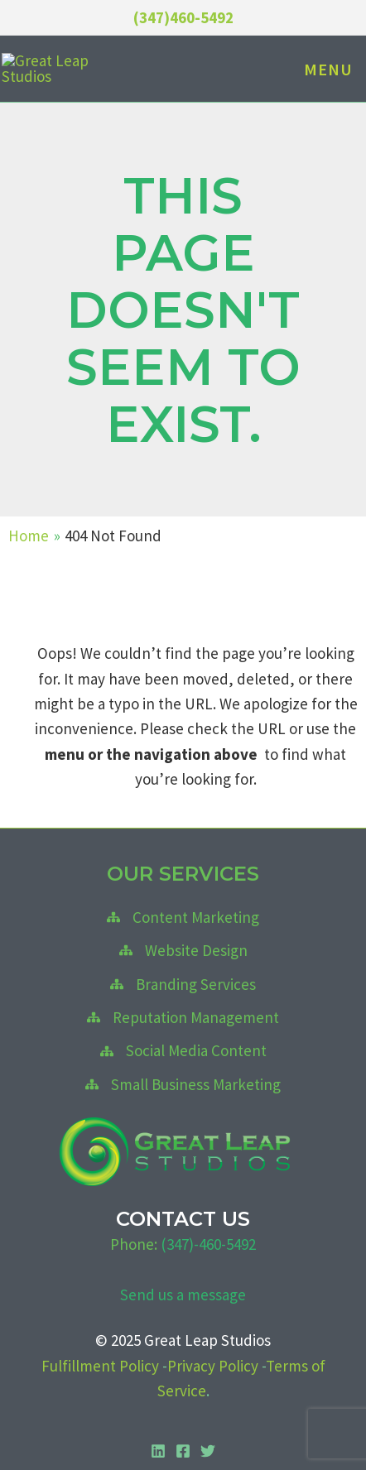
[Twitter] (207, 1455)
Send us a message (183, 1298)
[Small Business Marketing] (183, 1087)
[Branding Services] (183, 987)
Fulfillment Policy (100, 1369)
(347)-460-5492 (208, 1247)
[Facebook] (183, 1455)
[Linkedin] (158, 1455)
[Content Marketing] (183, 920)
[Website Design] (183, 954)
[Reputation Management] (183, 1021)
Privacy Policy (212, 1369)
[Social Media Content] (183, 1054)
